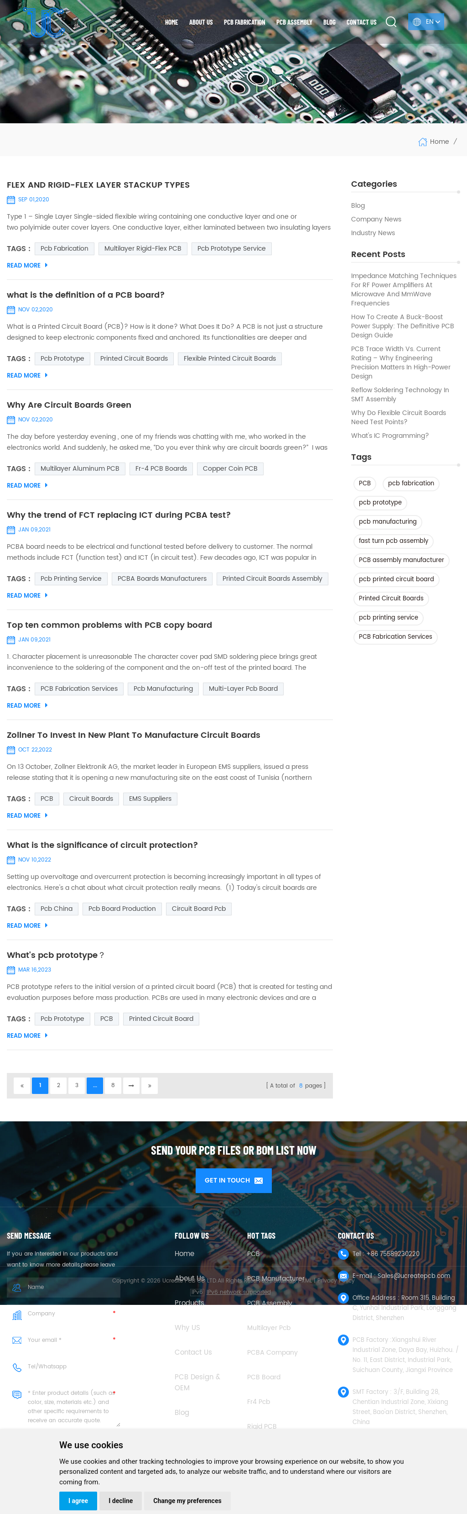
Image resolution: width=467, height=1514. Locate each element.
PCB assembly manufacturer (401, 560)
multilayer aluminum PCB (80, 468)
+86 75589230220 (393, 1254)
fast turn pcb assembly (393, 541)
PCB (365, 484)
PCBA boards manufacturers (162, 578)
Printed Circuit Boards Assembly (272, 578)
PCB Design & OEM (197, 1383)
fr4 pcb (258, 1402)
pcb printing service (388, 618)
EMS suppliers (150, 799)
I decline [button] (121, 1500)
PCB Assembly (294, 22)
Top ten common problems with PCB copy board (109, 625)
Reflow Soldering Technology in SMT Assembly (400, 395)
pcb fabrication (411, 484)
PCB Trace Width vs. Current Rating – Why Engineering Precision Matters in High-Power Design (401, 363)
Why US (187, 1328)
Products (189, 1303)
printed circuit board (161, 1019)
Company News (376, 219)
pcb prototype (380, 503)
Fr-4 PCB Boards (161, 468)
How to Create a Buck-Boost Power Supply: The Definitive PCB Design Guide (402, 326)
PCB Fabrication (244, 22)
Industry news (373, 233)
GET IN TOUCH (234, 1180)
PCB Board (263, 1377)
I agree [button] (78, 1500)
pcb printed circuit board (396, 579)
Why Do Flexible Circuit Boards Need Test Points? (398, 418)
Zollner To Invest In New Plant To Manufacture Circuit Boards (133, 735)
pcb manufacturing (388, 522)
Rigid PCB (262, 1426)
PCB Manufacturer (276, 1278)
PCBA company (272, 1352)
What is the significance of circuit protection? (102, 845)
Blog (329, 22)
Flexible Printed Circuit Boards (230, 358)
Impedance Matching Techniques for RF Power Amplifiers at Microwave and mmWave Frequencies (404, 290)
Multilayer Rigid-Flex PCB (143, 248)
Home (171, 22)
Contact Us (193, 1352)
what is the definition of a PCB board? (86, 295)
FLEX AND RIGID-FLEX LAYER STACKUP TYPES (98, 185)
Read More (27, 265)
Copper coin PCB (230, 468)
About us (201, 22)
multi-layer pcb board (243, 688)
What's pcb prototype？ (56, 955)
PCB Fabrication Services (395, 637)
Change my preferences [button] (187, 1500)
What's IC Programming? (390, 436)
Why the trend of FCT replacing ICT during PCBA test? (119, 515)
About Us (190, 1278)
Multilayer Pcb (269, 1328)
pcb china (57, 909)
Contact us (362, 22)
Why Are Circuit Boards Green (69, 405)
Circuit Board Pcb (199, 909)
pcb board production (122, 909)
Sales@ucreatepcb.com (414, 1276)
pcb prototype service (231, 248)
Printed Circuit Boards (391, 599)
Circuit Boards (91, 799)
